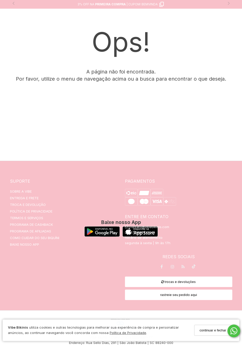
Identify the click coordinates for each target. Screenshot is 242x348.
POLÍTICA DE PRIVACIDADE (31, 211)
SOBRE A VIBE (21, 191)
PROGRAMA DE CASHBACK (31, 224)
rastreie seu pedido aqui (178, 295)
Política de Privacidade (128, 333)
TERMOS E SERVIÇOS (26, 218)
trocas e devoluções (178, 282)
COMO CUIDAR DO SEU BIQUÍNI (34, 238)
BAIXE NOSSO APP (24, 244)
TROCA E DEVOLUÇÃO (28, 205)
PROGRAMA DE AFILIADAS (30, 231)
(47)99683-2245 (140, 232)
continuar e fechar (213, 330)
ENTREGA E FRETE (24, 198)
